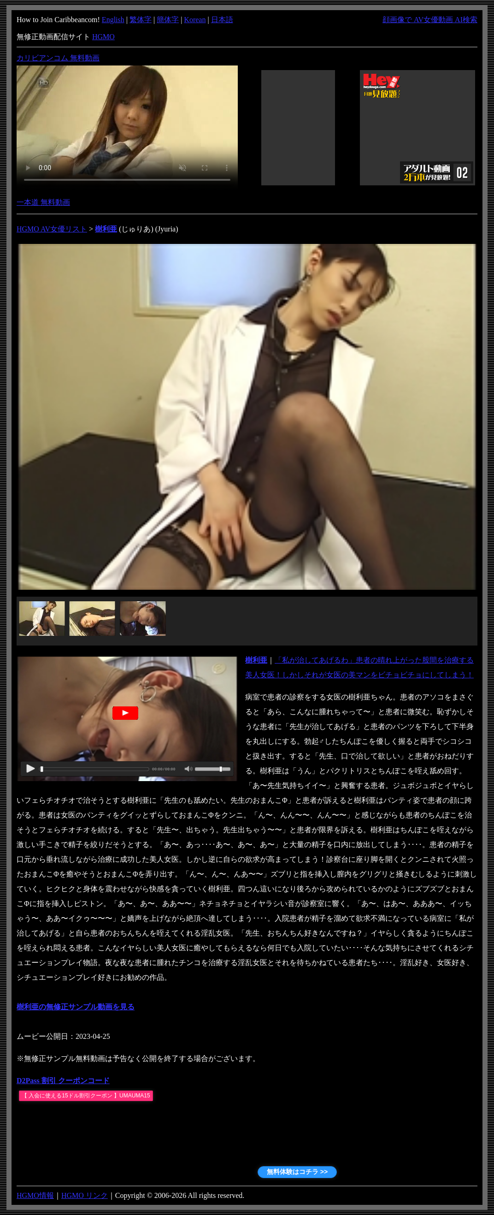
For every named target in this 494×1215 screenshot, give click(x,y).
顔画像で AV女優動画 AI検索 (429, 20)
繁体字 (140, 20)
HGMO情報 (35, 1195)
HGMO (103, 37)
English (113, 20)
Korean (195, 20)
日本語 (222, 20)
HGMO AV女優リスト (52, 229)
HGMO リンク (84, 1195)
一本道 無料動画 (43, 202)
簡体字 (168, 20)
